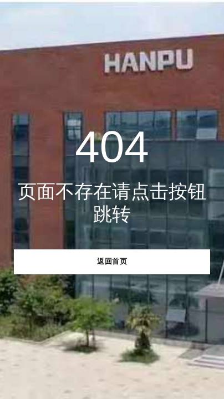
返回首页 (112, 261)
